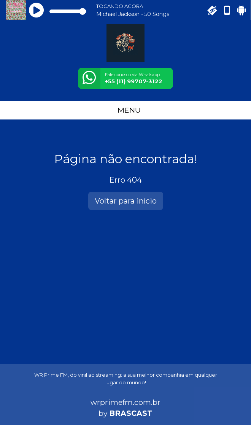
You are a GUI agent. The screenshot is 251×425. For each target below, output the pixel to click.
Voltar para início (126, 200)
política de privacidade (45, 386)
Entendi (29, 404)
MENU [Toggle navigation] (125, 110)
